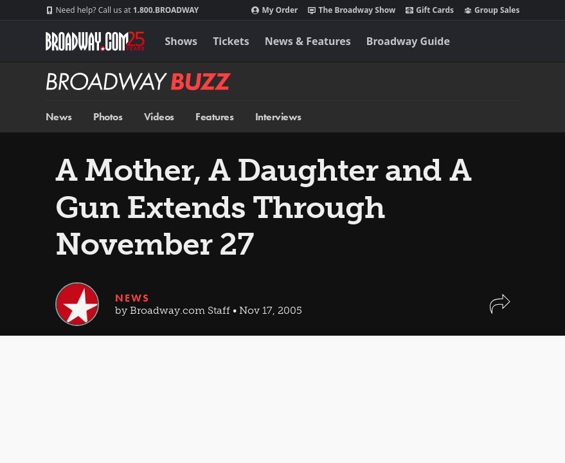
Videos (159, 117)
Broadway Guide (408, 41)
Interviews (278, 117)
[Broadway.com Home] (95, 41)
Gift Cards (430, 10)
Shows (181, 41)
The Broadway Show (351, 10)
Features (214, 117)
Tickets (231, 41)
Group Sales (491, 10)
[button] (500, 310)
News (59, 117)
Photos (107, 117)
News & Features (308, 41)
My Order (274, 10)
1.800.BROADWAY (122, 10)
